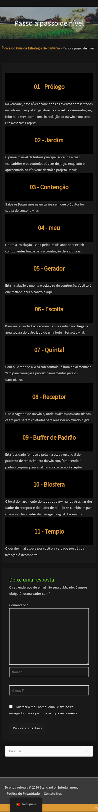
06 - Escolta (49, 309)
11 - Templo (49, 531)
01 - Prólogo (49, 87)
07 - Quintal (49, 350)
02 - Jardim (49, 140)
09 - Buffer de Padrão (49, 437)
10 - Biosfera (49, 484)
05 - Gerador (49, 268)
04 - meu (49, 228)
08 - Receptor (49, 397)
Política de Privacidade (23, 794)
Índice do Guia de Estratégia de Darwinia (31, 48)
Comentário (18, 605)
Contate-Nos (53, 794)
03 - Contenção (49, 187)
